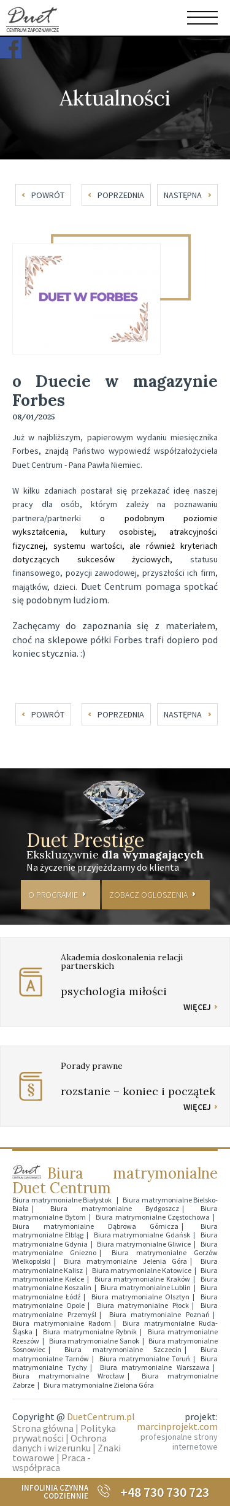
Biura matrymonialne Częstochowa (153, 1216)
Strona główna (43, 1428)
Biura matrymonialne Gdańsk (142, 1234)
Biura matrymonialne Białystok (62, 1199)
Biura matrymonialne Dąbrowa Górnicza (95, 1226)
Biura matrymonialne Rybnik (90, 1331)
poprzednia (121, 195)
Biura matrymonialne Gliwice (144, 1243)
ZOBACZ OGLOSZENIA (148, 894)
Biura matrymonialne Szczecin (123, 1349)
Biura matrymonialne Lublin (146, 1287)
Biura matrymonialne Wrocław (68, 1375)
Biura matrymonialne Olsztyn (140, 1296)
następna (183, 195)
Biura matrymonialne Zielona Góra (99, 1384)
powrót (47, 195)
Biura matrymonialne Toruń (144, 1358)
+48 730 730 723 (164, 1492)
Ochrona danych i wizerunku (59, 1443)
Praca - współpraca (51, 1462)
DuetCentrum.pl (101, 1416)
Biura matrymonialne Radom (61, 1323)
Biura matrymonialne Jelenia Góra (125, 1261)
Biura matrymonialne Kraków (142, 1278)
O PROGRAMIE (53, 894)
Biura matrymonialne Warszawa (155, 1367)
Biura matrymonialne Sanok (94, 1340)
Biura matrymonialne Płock (143, 1305)
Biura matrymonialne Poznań (159, 1314)
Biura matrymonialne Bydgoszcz (114, 1208)
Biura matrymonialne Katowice (141, 1270)
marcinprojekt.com (177, 1426)
